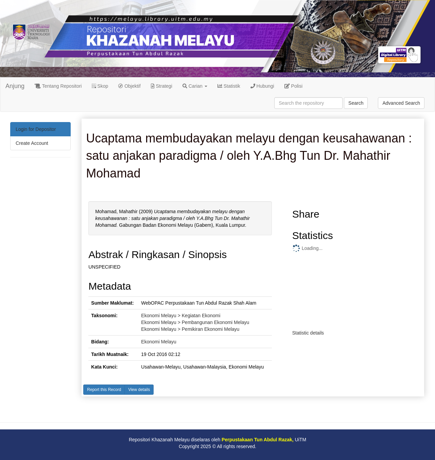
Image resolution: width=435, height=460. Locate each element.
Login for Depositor (36, 129)
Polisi (293, 86)
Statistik (229, 86)
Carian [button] (194, 86)
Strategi (161, 86)
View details (139, 389)
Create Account (32, 143)
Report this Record (104, 389)
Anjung (14, 86)
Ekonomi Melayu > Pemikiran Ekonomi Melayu (190, 329)
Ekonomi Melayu (158, 341)
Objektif (129, 86)
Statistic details (308, 333)
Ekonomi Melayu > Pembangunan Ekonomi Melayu (195, 322)
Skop (100, 86)
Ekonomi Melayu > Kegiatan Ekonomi (180, 315)
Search (355, 103)
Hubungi (262, 86)
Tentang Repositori (58, 86)
